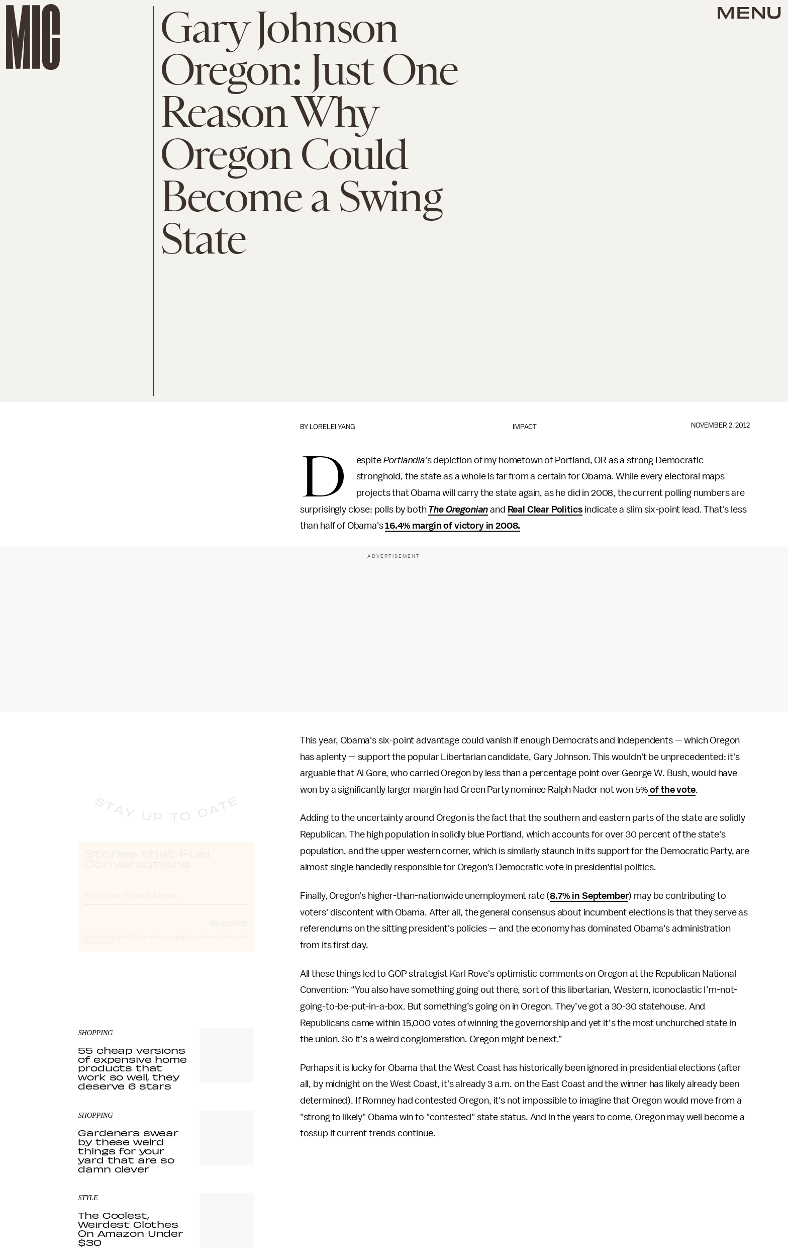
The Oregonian (458, 510)
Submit (229, 932)
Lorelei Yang (332, 427)
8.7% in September (589, 896)
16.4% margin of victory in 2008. (452, 526)
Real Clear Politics (545, 510)
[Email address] (166, 903)
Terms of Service (218, 946)
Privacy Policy (98, 951)
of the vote (672, 790)
